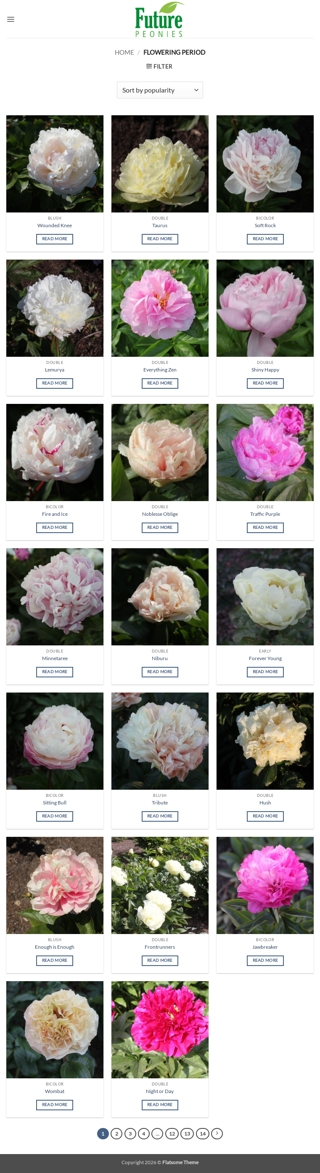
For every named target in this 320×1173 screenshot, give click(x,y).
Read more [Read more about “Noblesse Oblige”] (160, 527)
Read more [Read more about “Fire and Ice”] (55, 527)
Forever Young (265, 658)
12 (172, 1134)
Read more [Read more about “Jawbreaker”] (265, 960)
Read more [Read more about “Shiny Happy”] (265, 383)
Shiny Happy (265, 369)
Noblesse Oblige (160, 514)
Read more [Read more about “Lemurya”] (55, 383)
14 (203, 1134)
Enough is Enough (54, 947)
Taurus (159, 225)
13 (187, 1134)
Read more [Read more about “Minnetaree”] (55, 671)
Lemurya (54, 369)
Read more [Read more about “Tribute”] (160, 816)
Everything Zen (160, 369)
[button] (10, 19)
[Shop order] (160, 90)
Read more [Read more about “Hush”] (265, 816)
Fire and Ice (55, 514)
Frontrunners (160, 947)
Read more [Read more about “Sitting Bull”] (55, 816)
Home (124, 52)
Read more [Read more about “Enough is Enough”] (55, 960)
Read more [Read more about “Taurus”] (160, 238)
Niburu (160, 658)
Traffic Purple (265, 514)
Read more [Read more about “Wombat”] (55, 1104)
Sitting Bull (54, 802)
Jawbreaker (265, 947)
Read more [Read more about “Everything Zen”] (160, 383)
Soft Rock (265, 225)
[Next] (217, 1134)
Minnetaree (55, 658)
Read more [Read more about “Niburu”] (160, 671)
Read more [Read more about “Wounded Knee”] (55, 238)
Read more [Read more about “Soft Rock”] (265, 238)
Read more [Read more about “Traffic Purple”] (265, 527)
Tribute (160, 802)
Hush (265, 802)
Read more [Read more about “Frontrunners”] (160, 960)
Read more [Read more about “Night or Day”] (160, 1104)
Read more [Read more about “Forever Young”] (265, 671)
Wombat (54, 1091)
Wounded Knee (54, 225)
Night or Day (160, 1091)
